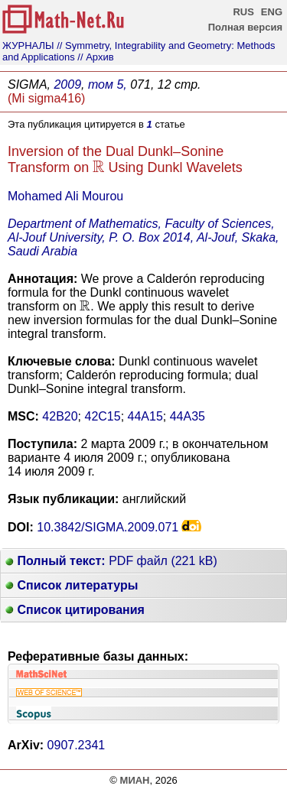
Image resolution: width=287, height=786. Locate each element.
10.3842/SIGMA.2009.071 (107, 527)
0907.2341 (76, 745)
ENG (271, 12)
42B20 (59, 416)
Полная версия (245, 27)
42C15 (103, 416)
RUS (243, 12)
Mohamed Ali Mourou (65, 196)
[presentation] (98, 167)
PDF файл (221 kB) (111, 560)
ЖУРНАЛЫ (28, 45)
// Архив (95, 57)
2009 (67, 84)
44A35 (187, 416)
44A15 (145, 416)
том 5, (107, 84)
